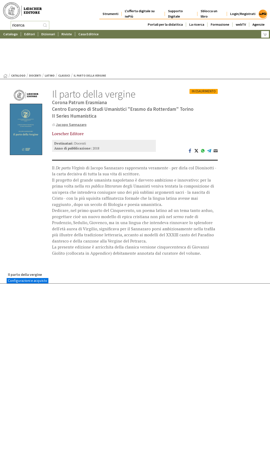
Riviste (66, 33)
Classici (64, 41)
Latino (50, 41)
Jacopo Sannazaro (72, 90)
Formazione (220, 19)
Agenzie (258, 19)
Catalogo (10, 33)
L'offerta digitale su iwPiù (140, 9)
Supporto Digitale (175, 9)
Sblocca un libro (209, 9)
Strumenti (110, 9)
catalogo (18, 41)
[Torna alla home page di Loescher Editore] (22, 10)
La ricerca (196, 19)
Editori (29, 33)
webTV (241, 19)
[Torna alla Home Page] (5, 42)
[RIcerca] (45, 24)
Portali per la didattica (165, 19)
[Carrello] (265, 33)
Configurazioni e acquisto (27, 246)
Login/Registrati (242, 9)
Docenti (35, 41)
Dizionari (48, 33)
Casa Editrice (88, 33)
